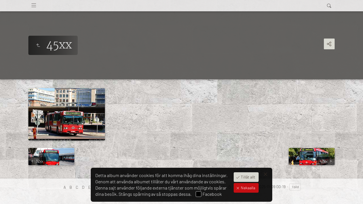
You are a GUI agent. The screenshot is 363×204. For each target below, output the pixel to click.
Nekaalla (247, 187)
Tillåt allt (247, 177)
